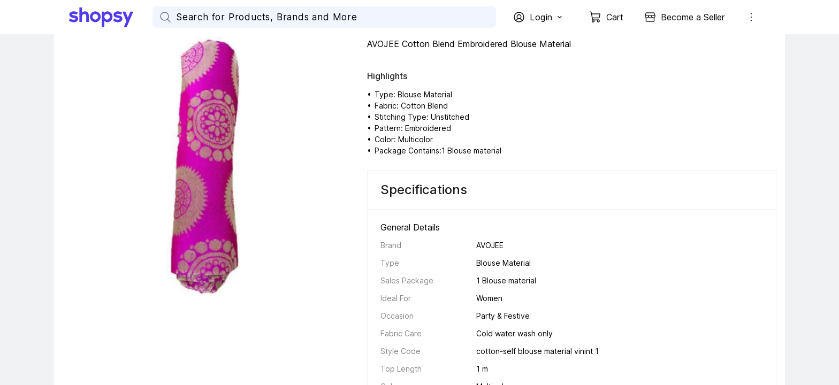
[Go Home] (110, 17)
